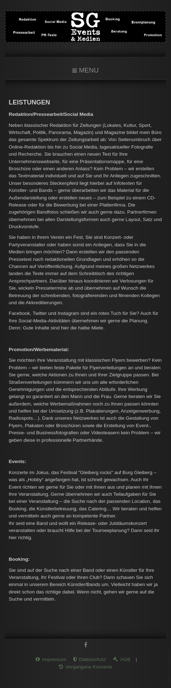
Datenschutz (92, 659)
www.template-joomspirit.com (169, 667)
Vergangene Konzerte (88, 666)
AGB (125, 659)
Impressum (54, 659)
